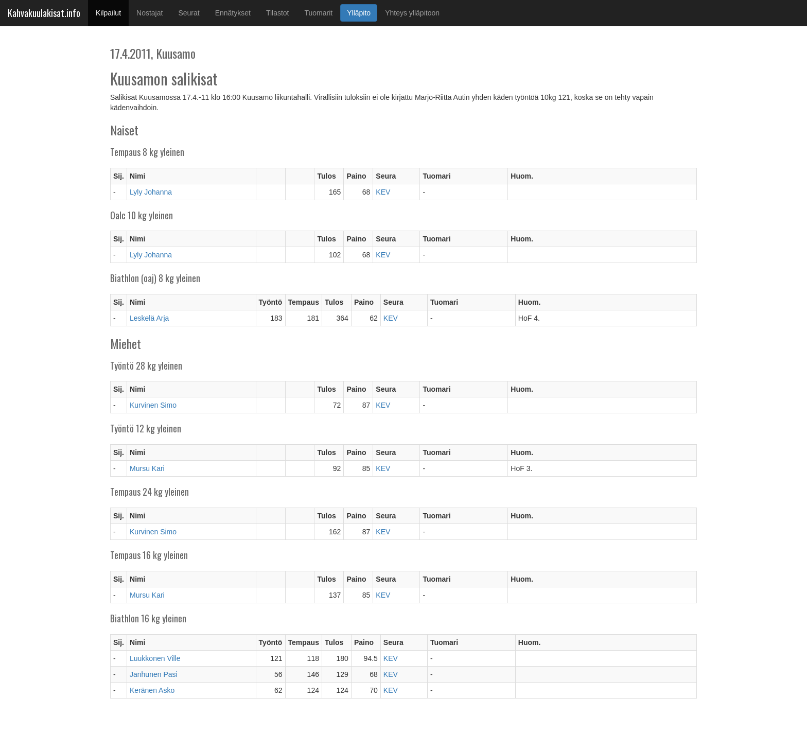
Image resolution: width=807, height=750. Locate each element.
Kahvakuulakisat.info (44, 13)
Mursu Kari (147, 468)
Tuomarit (319, 13)
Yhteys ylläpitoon (412, 13)
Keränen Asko (152, 690)
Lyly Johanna (151, 192)
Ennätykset (233, 13)
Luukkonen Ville (155, 658)
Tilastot (277, 13)
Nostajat (149, 13)
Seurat (188, 13)
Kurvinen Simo (153, 405)
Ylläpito (359, 13)
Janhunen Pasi (154, 674)
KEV (383, 192)
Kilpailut (112, 12)
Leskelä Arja (149, 318)
